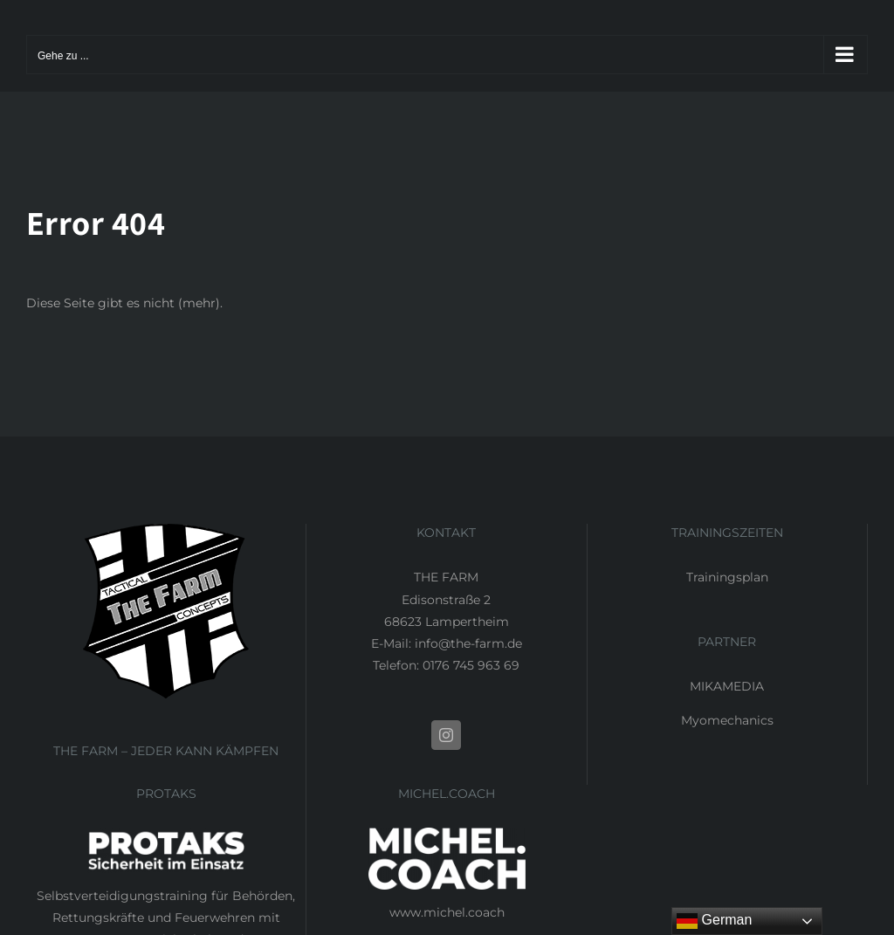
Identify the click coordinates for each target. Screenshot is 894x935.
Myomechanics (727, 720)
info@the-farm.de (468, 643)
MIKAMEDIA (727, 686)
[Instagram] (446, 735)
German (714, 921)
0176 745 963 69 (471, 665)
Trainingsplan (727, 577)
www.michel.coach (447, 912)
